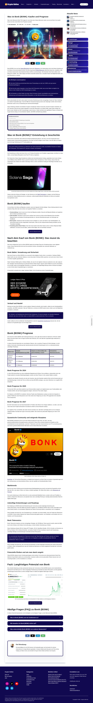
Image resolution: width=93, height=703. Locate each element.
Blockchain (59, 4)
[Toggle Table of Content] (59, 117)
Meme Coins (35, 24)
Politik (27, 684)
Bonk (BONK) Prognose (15, 125)
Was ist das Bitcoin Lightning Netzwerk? (57, 681)
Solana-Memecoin (40, 70)
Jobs (6, 677)
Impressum (72, 688)
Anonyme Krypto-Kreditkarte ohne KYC (57, 679)
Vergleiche (29, 4)
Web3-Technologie (41, 194)
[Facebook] (27, 63)
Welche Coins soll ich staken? (55, 674)
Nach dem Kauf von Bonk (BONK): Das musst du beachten (22, 123)
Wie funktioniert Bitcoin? (53, 677)
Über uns (7, 674)
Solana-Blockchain (24, 68)
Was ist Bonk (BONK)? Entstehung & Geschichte (20, 120)
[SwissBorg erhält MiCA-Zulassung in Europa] (68, 17)
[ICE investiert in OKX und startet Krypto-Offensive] (68, 21)
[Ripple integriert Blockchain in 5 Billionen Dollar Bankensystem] (68, 33)
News (23, 4)
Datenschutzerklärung (75, 690)
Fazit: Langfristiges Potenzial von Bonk (18, 126)
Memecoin (37, 68)
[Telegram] (38, 63)
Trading (53, 4)
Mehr (73, 4)
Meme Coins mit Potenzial (54, 676)
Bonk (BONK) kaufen (14, 121)
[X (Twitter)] (33, 63)
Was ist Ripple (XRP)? (53, 683)
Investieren (67, 4)
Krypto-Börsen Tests (31, 677)
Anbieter (37, 4)
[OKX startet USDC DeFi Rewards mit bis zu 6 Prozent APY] (68, 25)
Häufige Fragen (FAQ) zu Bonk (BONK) (18, 128)
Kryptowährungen (46, 4)
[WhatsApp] (43, 63)
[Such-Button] (87, 4)
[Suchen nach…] (83, 4)
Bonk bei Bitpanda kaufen (35, 231)
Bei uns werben (8, 676)
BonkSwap (9, 479)
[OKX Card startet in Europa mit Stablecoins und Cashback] (68, 29)
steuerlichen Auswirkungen (44, 320)
